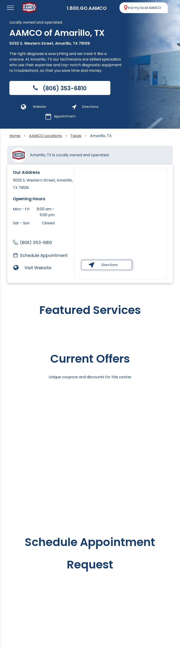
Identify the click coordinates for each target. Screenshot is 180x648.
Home (14, 135)
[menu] (10, 8)
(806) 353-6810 (36, 242)
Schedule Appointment (44, 255)
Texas (76, 135)
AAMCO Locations (45, 135)
